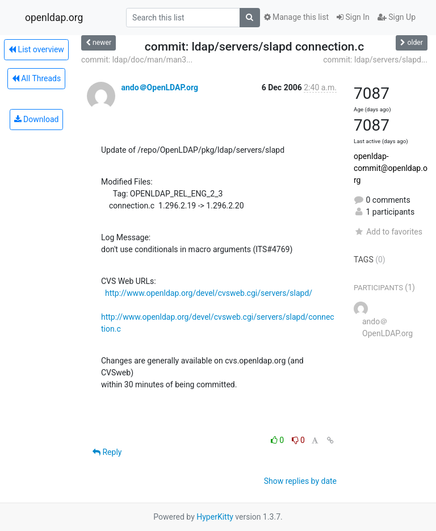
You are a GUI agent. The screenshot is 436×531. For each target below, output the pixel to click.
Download (36, 119)
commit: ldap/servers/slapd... (375, 59)
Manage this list (296, 17)
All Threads (36, 78)
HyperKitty (214, 516)
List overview (36, 49)
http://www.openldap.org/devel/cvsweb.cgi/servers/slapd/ (208, 293)
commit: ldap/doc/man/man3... (136, 59)
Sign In (353, 17)
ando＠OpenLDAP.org (159, 87)
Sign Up (397, 17)
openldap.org (54, 17)
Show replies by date (300, 481)
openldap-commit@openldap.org (390, 168)
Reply (107, 452)
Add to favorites (388, 231)
